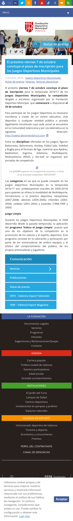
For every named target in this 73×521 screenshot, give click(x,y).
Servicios (36, 328)
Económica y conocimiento (36, 434)
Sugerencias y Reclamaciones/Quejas (36, 341)
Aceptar (61, 499)
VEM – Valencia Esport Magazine (29, 305)
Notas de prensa (14, 81)
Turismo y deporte (36, 430)
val (9, 3)
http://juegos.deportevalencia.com (25, 135)
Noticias (30, 81)
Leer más (24, 516)
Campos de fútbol (36, 397)
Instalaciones (36, 385)
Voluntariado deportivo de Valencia (36, 425)
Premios (36, 438)
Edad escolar (36, 373)
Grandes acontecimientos (36, 378)
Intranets (36, 337)
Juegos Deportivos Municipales (43, 78)
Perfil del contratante (36, 446)
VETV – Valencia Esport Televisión (29, 296)
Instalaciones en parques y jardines (36, 406)
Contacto (36, 345)
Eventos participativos (36, 369)
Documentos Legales (36, 323)
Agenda (36, 353)
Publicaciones (18, 277)
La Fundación (36, 316)
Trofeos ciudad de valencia (36, 365)
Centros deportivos (36, 402)
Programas (36, 332)
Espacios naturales (36, 410)
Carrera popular (36, 360)
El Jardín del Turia (36, 393)
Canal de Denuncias (36, 452)
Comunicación (21, 259)
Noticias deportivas (47, 81)
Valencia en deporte (36, 418)
